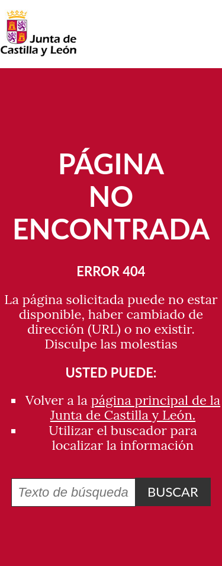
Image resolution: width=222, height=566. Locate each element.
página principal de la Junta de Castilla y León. (135, 407)
